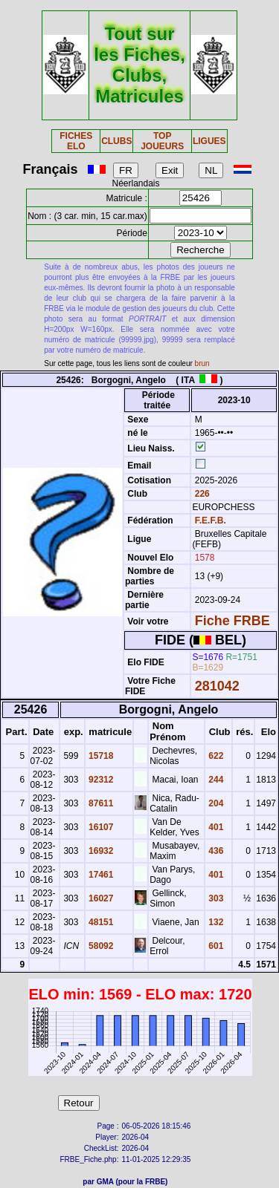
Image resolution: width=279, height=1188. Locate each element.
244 (214, 779)
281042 (217, 686)
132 (214, 922)
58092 (100, 946)
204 (214, 803)
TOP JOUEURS (162, 141)
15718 (100, 756)
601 (214, 946)
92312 (100, 779)
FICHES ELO (76, 141)
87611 (100, 803)
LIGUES (209, 141)
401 (214, 827)
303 (214, 898)
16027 (100, 898)
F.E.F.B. (210, 520)
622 (214, 756)
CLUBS (116, 141)
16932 (100, 851)
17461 (100, 874)
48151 (100, 922)
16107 (100, 827)
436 (214, 851)
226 (200, 494)
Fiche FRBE (232, 620)
